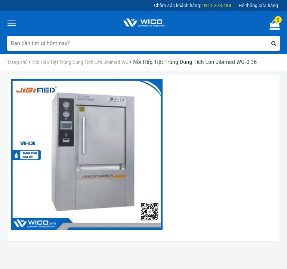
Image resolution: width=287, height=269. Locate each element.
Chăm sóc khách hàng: (192, 5)
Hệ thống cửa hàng (258, 5)
